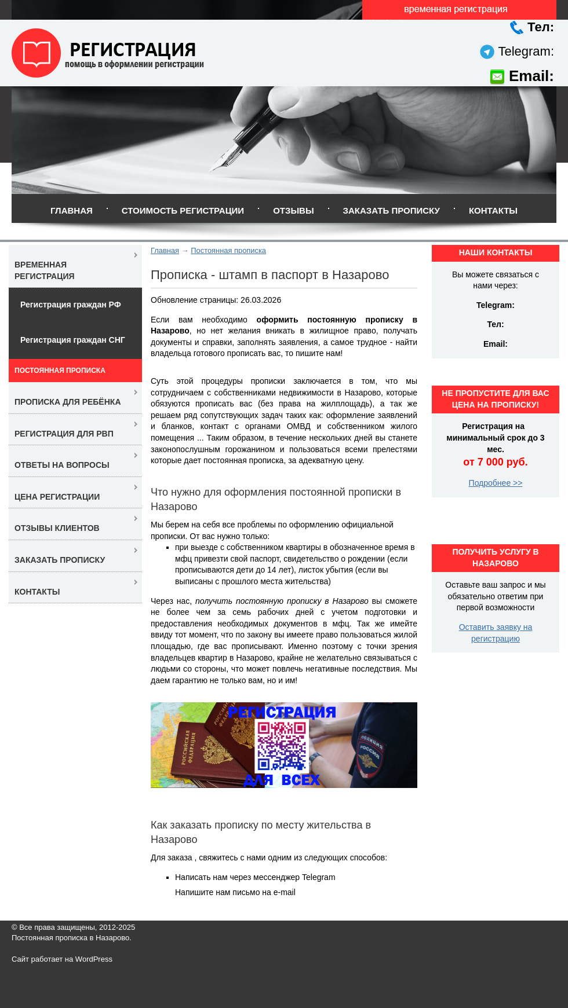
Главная (71, 210)
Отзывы (293, 210)
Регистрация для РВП (64, 433)
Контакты (493, 210)
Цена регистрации (57, 496)
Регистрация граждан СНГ (72, 339)
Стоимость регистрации (183, 210)
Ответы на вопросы (62, 465)
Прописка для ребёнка (67, 401)
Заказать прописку (391, 210)
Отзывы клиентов (57, 528)
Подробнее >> (496, 482)
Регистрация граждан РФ (70, 304)
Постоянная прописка (228, 250)
